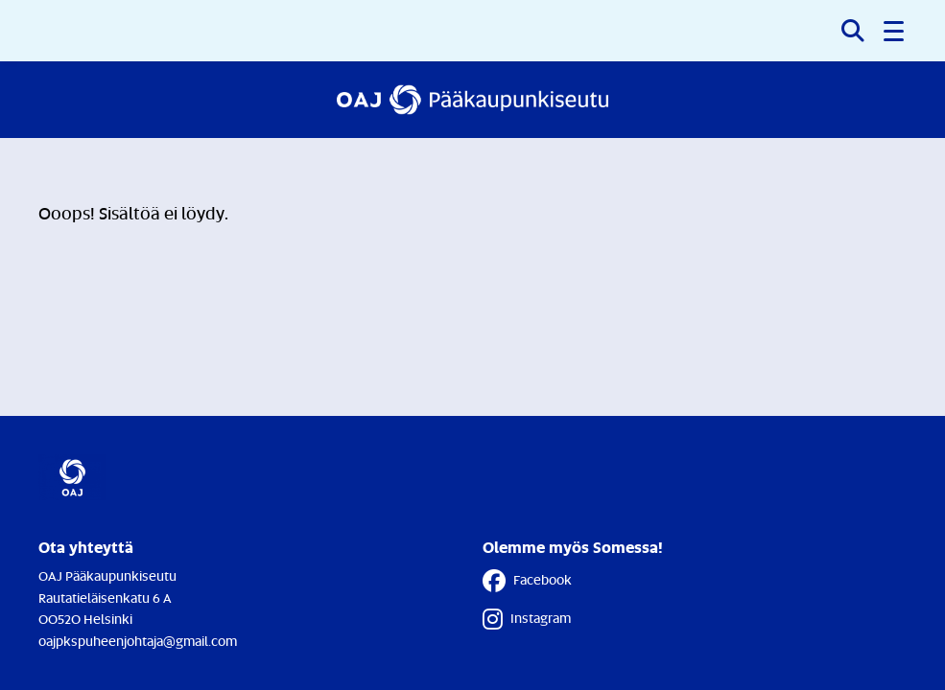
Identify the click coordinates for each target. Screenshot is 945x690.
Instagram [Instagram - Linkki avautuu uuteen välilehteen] (527, 619)
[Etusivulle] (473, 99)
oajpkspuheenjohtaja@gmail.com (137, 641)
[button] (895, 30)
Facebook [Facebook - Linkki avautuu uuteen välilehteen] (527, 580)
